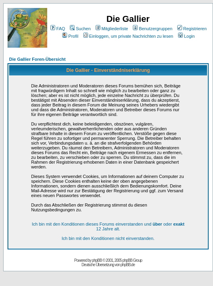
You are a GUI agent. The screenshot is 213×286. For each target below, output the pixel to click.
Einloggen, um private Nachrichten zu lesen (128, 36)
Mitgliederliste (112, 28)
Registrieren (192, 28)
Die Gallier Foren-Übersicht (37, 59)
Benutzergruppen (152, 28)
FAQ (57, 28)
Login (186, 36)
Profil (70, 36)
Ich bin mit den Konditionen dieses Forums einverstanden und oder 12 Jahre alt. (108, 226)
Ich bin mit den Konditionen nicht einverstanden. (107, 238)
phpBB (97, 260)
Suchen (80, 28)
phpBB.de (128, 265)
